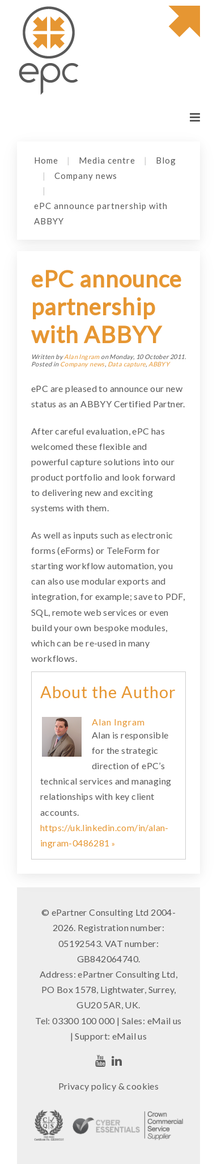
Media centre (107, 160)
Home (46, 160)
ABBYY (158, 364)
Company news (85, 175)
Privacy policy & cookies (108, 1085)
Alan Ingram (81, 356)
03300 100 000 (83, 1020)
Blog (166, 160)
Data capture (127, 364)
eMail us (164, 1020)
